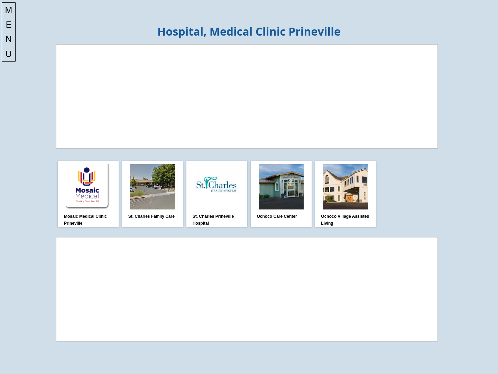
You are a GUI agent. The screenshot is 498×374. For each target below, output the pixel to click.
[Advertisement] (247, 96)
